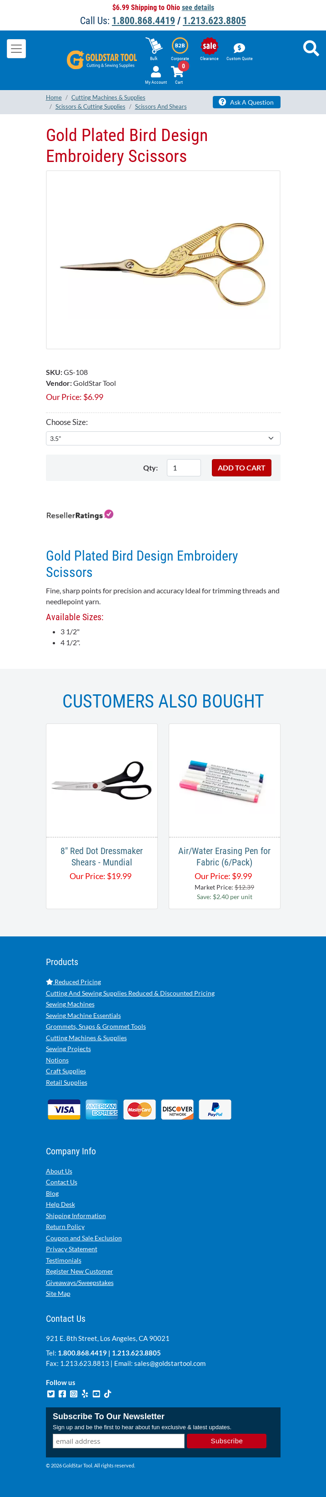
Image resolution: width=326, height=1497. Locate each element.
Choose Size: (67, 422)
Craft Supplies (66, 1071)
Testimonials (63, 1260)
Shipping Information (76, 1215)
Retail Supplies (66, 1082)
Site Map (58, 1293)
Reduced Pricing (73, 982)
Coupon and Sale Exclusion (84, 1238)
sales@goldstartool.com (170, 1363)
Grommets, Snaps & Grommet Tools (96, 1026)
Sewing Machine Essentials (83, 1015)
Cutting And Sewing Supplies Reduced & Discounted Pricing (130, 993)
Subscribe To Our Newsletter (109, 1416)
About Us (59, 1171)
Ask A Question (246, 102)
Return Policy (65, 1226)
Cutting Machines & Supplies (86, 1038)
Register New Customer (79, 1271)
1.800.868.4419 (143, 20)
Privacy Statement (71, 1249)
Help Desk (60, 1204)
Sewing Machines (70, 1004)
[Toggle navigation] (16, 48)
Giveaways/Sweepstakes (80, 1282)
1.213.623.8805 (214, 20)
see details (198, 7)
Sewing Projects (68, 1048)
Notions (57, 1060)
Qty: (150, 467)
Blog (52, 1193)
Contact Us (61, 1182)
